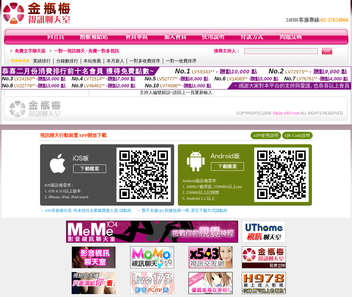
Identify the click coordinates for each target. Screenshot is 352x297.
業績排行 (42, 61)
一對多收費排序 (144, 61)
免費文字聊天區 (30, 51)
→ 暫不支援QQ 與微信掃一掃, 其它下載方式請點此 (182, 210)
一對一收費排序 (181, 61)
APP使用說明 (266, 135)
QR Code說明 (297, 135)
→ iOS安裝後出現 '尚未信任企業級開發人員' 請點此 (86, 210)
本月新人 (115, 61)
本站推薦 (92, 61)
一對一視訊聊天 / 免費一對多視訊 (86, 51)
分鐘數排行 (67, 61)
